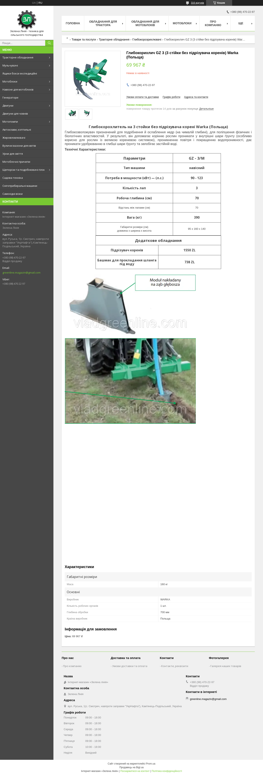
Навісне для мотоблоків (17, 89)
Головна (73, 23)
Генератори (10, 97)
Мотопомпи (10, 121)
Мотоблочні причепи (16, 162)
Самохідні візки (12, 194)
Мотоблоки (9, 81)
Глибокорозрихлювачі (146, 39)
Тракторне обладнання (17, 57)
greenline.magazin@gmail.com (21, 272)
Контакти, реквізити (174, 666)
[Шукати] (49, 43)
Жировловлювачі (13, 137)
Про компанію (213, 23)
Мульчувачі (10, 65)
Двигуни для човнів (15, 113)
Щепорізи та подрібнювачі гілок (23, 170)
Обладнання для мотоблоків (145, 23)
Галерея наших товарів (225, 666)
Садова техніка (12, 178)
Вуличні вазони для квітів (19, 145)
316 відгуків (197, 2)
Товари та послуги (84, 39)
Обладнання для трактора (103, 23)
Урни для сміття (12, 153)
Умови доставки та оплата (129, 666)
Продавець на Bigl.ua (131, 767)
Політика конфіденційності (167, 771)
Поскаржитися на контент (135, 771)
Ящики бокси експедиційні (19, 73)
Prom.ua (150, 763)
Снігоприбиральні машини (19, 186)
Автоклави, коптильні (16, 129)
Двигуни (7, 105)
